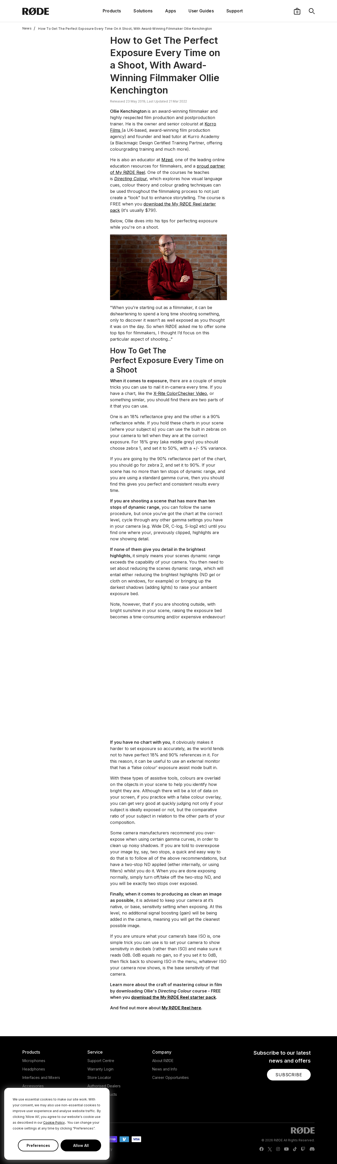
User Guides (201, 10)
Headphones (33, 1069)
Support (234, 10)
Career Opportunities (170, 1077)
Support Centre (100, 1060)
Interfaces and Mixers (41, 1077)
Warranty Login (100, 1069)
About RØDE (163, 1060)
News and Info (164, 1069)
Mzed (166, 159)
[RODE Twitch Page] (303, 1149)
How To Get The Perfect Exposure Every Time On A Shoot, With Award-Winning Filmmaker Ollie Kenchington (123, 28)
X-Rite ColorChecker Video (180, 393)
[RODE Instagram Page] (278, 1149)
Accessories (33, 1086)
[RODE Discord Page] (312, 1149)
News (27, 28)
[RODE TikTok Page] (295, 1149)
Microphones (33, 1060)
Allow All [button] (81, 1145)
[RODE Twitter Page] (270, 1149)
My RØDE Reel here (181, 1007)
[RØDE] (46, 11)
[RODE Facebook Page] (261, 1149)
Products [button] (112, 10)
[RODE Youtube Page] (286, 1149)
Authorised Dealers (104, 1086)
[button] (297, 10)
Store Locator (99, 1077)
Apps (170, 10)
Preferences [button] (38, 1145)
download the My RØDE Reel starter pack (173, 997)
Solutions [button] (142, 10)
